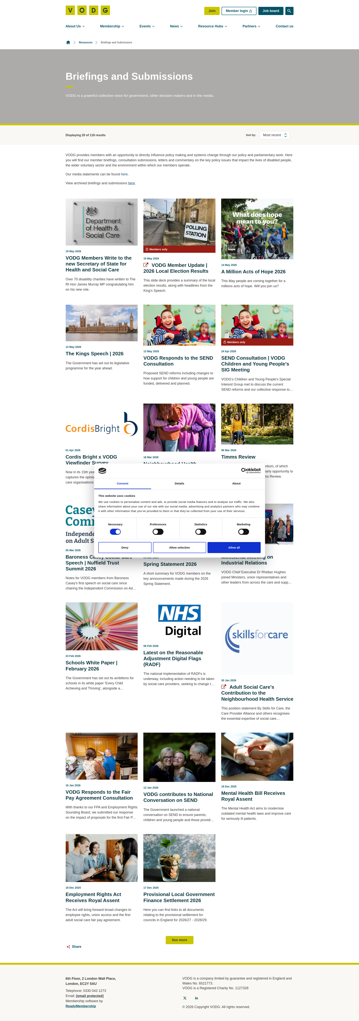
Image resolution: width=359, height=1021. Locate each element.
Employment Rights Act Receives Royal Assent (93, 897)
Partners (249, 26)
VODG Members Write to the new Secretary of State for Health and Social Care (99, 264)
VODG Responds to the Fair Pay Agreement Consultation (99, 795)
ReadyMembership (81, 1006)
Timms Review (238, 457)
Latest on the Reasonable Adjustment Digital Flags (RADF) (173, 658)
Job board (271, 11)
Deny (125, 547)
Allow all (234, 547)
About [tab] (236, 483)
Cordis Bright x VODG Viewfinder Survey (91, 460)
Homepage (68, 42)
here (124, 174)
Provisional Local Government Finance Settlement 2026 (179, 897)
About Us (73, 26)
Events (145, 26)
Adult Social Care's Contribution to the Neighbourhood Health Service (257, 693)
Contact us (284, 26)
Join (211, 11)
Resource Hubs (210, 26)
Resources (86, 42)
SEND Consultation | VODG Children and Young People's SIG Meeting (255, 364)
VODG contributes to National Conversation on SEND (178, 797)
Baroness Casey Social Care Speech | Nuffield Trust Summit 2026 (99, 563)
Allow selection (179, 547)
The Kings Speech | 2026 (95, 353)
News (174, 26)
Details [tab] (179, 483)
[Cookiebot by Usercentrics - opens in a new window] (244, 471)
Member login (239, 11)
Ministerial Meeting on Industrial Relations (247, 560)
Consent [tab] (122, 483)
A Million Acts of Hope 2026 (253, 271)
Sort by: (251, 135)
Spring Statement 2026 (169, 564)
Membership (110, 26)
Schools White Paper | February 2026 (92, 665)
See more (179, 940)
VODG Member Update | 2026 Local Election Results (175, 268)
